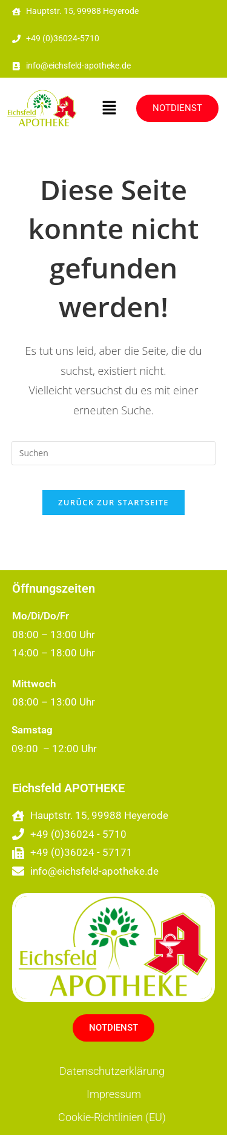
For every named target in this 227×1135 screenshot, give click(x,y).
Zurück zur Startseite (113, 502)
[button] (109, 108)
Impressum (114, 1094)
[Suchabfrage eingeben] (114, 453)
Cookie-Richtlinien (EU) (112, 1117)
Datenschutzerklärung (112, 1071)
